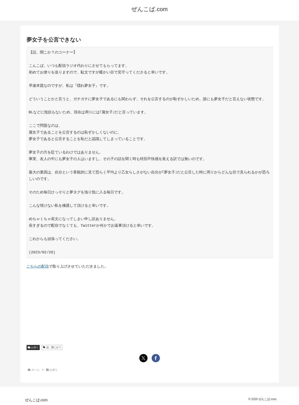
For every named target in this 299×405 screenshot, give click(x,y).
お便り (33, 347)
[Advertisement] (150, 304)
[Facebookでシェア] (156, 358)
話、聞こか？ (52, 347)
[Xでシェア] (143, 358)
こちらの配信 (38, 266)
